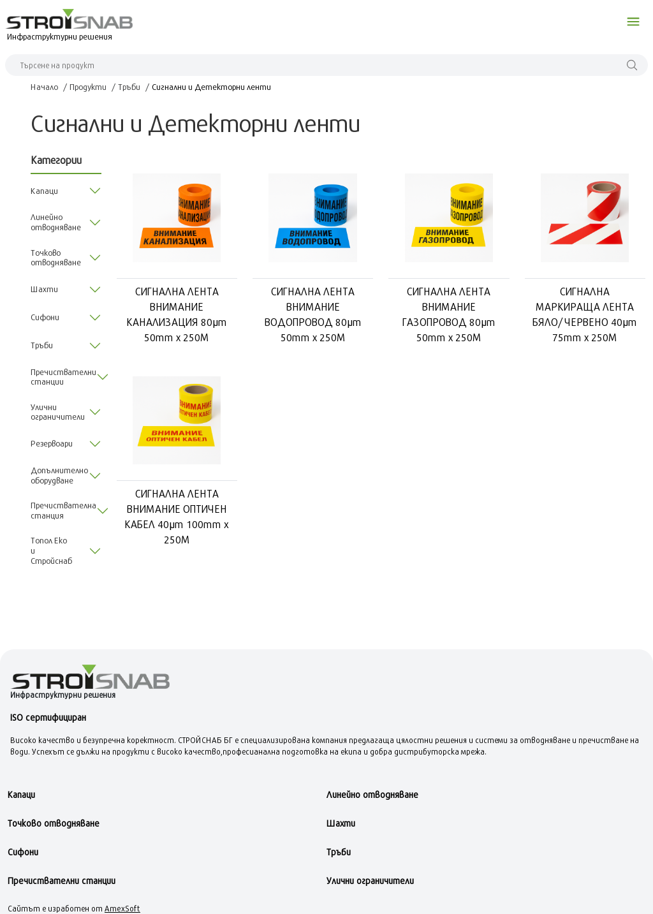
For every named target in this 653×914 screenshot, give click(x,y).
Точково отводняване (53, 823)
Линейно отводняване (372, 794)
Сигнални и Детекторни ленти (211, 87)
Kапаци (21, 794)
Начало (44, 87)
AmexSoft (122, 908)
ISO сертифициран (48, 717)
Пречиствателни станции (61, 880)
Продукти (88, 87)
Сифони (23, 851)
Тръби (129, 87)
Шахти (340, 823)
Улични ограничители (370, 880)
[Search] (326, 65)
